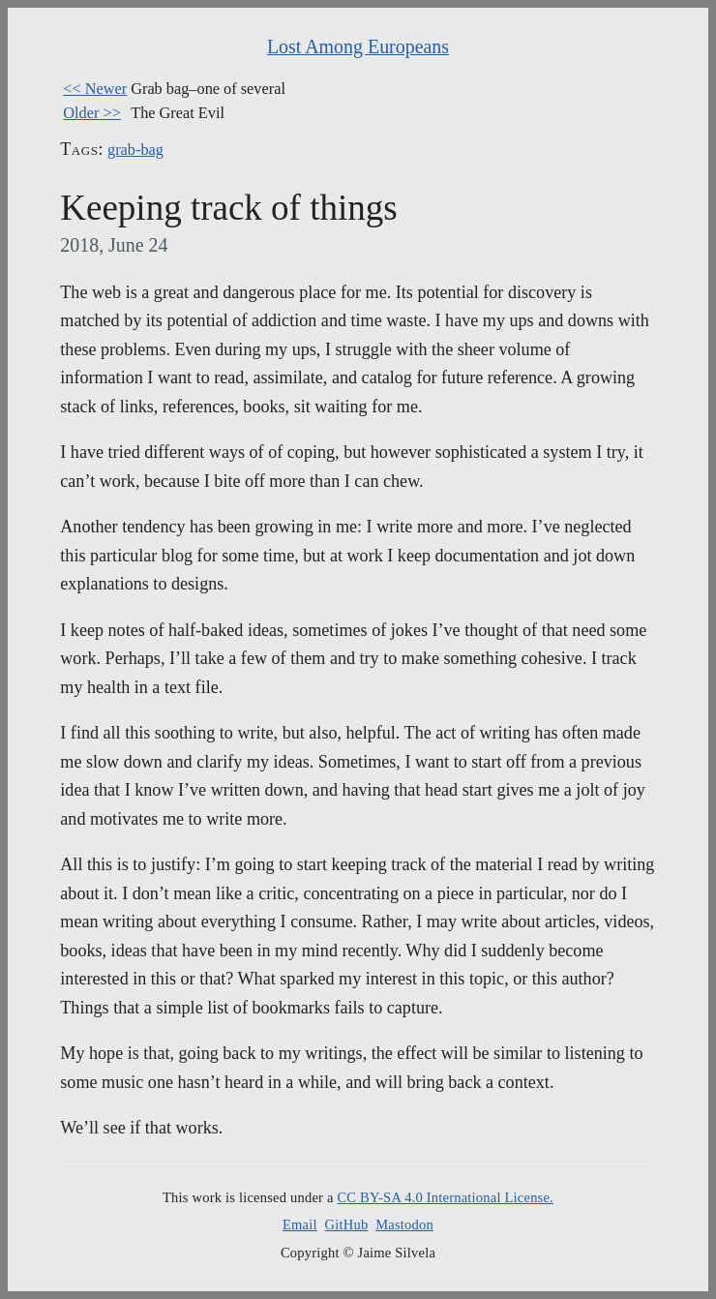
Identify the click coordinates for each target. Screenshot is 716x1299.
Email (300, 1224)
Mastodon (404, 1224)
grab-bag (135, 149)
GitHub (347, 1224)
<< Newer (95, 88)
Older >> (92, 113)
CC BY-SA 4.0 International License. (444, 1197)
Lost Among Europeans (358, 46)
